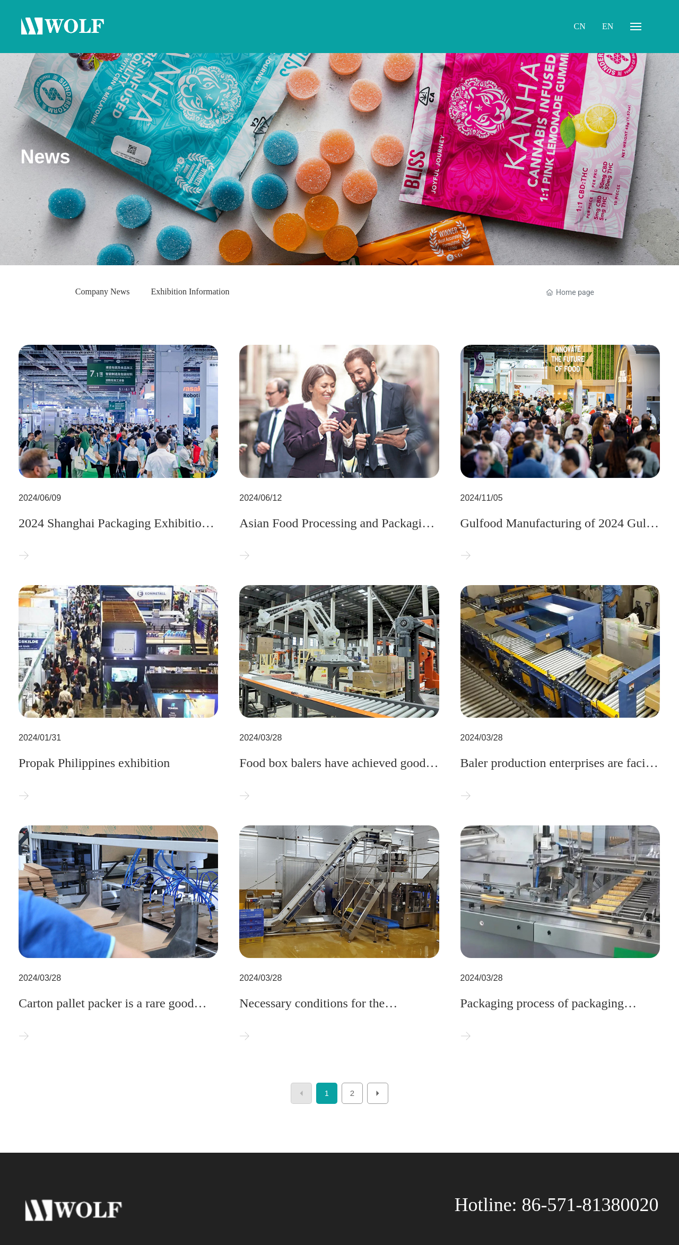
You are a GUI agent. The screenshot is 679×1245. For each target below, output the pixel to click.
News (45, 157)
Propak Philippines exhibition (94, 763)
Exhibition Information (190, 291)
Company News (102, 291)
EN (607, 26)
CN (580, 26)
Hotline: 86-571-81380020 (557, 1204)
